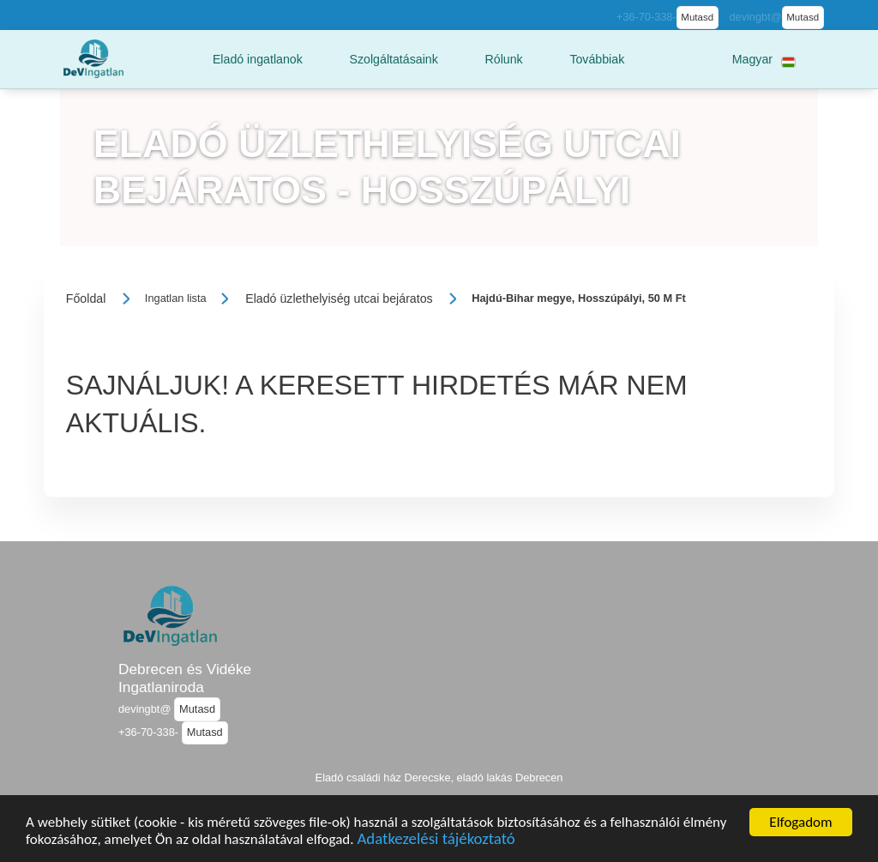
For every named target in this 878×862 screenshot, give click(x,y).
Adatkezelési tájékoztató (435, 846)
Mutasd (697, 17)
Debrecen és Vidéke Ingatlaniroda (184, 678)
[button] (257, 59)
